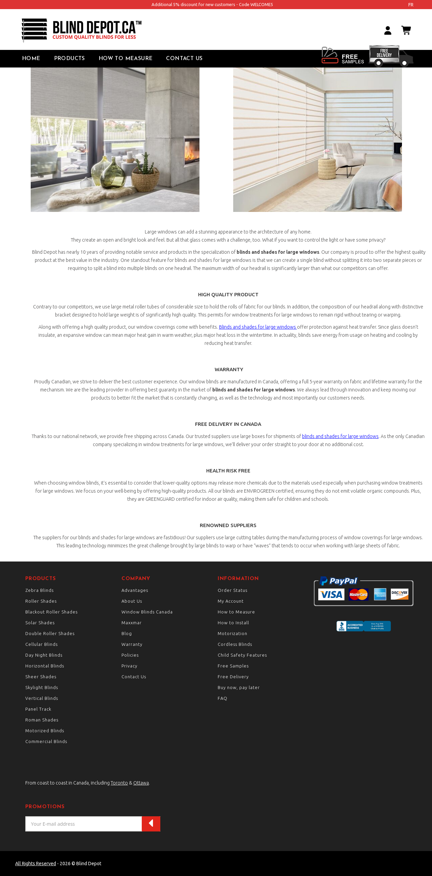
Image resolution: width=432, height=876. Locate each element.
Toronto (119, 783)
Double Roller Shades (50, 633)
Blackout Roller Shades (51, 611)
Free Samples (233, 665)
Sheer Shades (40, 676)
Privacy (129, 665)
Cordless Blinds (235, 644)
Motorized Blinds (44, 730)
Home (31, 58)
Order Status (232, 590)
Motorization (232, 633)
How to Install (233, 622)
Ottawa (141, 783)
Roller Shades (41, 601)
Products (69, 58)
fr (410, 4)
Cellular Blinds (41, 644)
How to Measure (126, 58)
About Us (132, 601)
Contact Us (184, 58)
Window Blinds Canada (147, 611)
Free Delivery (233, 676)
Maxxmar (132, 622)
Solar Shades (40, 622)
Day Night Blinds (43, 655)
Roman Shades (41, 719)
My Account (231, 601)
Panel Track (38, 709)
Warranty (132, 644)
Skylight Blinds (41, 687)
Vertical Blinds (41, 698)
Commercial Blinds (46, 741)
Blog (127, 633)
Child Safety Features (242, 655)
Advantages (135, 590)
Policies (130, 655)
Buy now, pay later (239, 687)
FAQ (222, 698)
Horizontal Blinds (44, 665)
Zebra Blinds (39, 590)
